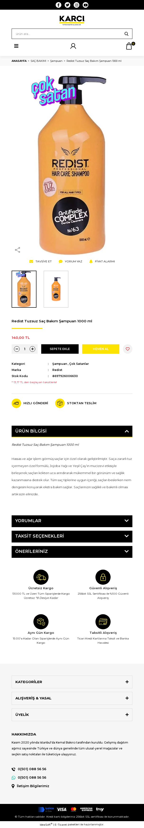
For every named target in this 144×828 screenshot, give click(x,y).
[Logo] (72, 20)
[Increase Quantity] (32, 349)
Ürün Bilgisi (31, 431)
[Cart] (128, 46)
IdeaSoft (46, 824)
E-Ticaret (61, 824)
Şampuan (59, 364)
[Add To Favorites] (127, 349)
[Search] (72, 34)
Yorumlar (28, 520)
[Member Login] (73, 46)
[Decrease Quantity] (17, 349)
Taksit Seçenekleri (39, 536)
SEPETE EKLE (60, 349)
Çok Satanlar (79, 364)
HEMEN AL (100, 349)
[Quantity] (25, 349)
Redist (57, 370)
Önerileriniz (31, 551)
